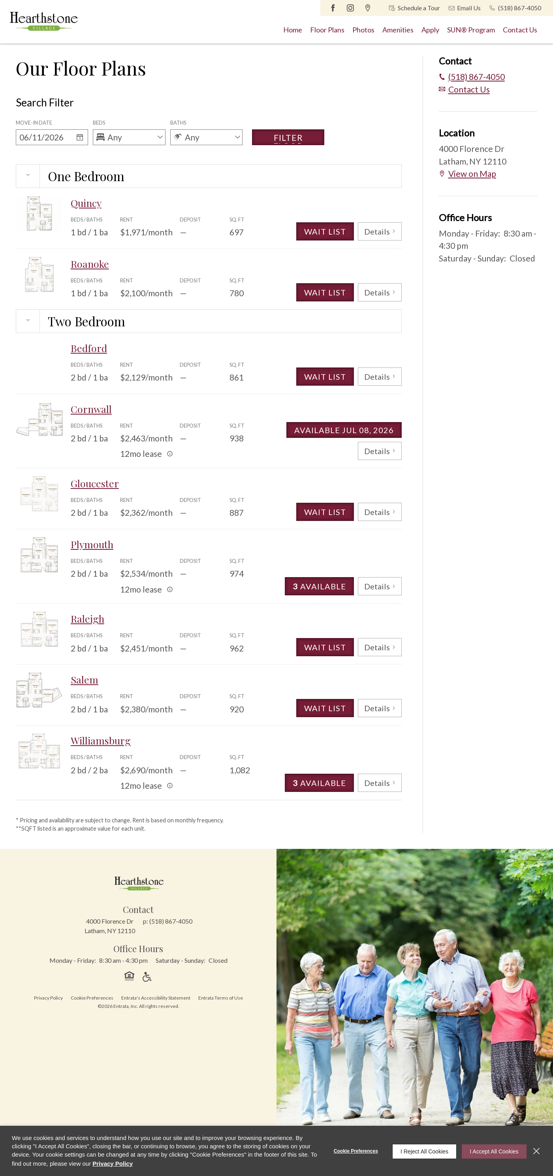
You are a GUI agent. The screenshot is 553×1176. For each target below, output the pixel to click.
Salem (85, 679)
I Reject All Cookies (419, 1151)
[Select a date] (80, 137)
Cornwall (92, 409)
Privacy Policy (48, 998)
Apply (430, 29)
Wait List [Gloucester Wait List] (323, 512)
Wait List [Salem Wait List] (323, 708)
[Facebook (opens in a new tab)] (334, 8)
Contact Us (520, 29)
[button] (412, 8)
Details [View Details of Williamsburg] (379, 783)
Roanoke (91, 264)
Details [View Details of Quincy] (379, 231)
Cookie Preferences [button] (92, 998)
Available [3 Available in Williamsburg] (318, 783)
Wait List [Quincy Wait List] (323, 231)
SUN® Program (471, 29)
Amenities (398, 29)
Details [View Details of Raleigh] (379, 647)
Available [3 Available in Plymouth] (318, 586)
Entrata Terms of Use (220, 998)
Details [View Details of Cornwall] (379, 451)
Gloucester (96, 483)
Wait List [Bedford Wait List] (323, 376)
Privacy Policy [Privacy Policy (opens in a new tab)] (120, 1163)
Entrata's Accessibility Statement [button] (155, 998)
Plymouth (93, 544)
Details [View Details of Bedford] (379, 376)
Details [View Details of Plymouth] (379, 586)
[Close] (536, 1151)
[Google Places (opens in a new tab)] (368, 8)
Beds (99, 122)
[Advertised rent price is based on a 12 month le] (170, 453)
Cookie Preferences (351, 1151)
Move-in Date (34, 122)
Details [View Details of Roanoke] (379, 292)
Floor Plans (327, 29)
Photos (363, 29)
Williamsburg (102, 740)
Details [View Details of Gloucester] (379, 512)
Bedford (89, 348)
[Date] (44, 137)
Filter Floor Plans (288, 139)
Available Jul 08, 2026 (343, 429)
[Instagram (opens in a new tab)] (351, 8)
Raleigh (88, 618)
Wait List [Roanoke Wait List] (323, 292)
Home (292, 29)
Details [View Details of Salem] (379, 708)
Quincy (87, 203)
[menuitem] (292, 29)
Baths (178, 122)
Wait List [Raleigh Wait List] (323, 647)
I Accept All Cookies (491, 1151)
